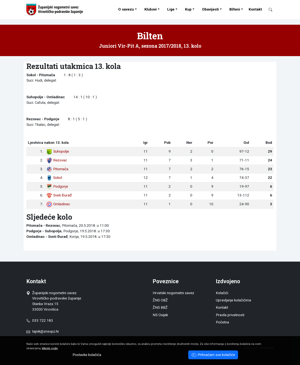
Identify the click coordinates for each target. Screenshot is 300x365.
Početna (222, 322)
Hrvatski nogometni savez (173, 293)
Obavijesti (210, 9)
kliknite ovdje (50, 348)
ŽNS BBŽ (160, 307)
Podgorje (57, 186)
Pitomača (57, 169)
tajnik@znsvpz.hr (45, 331)
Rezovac (56, 160)
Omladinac (58, 204)
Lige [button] (170, 9)
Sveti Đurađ (59, 195)
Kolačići (222, 293)
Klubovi (150, 9)
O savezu (126, 9)
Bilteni (234, 9)
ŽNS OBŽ (160, 300)
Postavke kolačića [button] (87, 355)
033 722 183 (39, 320)
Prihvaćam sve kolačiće (213, 355)
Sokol (54, 177)
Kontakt (255, 9)
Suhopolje (57, 151)
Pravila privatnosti (230, 315)
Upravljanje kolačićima (233, 300)
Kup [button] (188, 9)
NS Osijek (160, 315)
